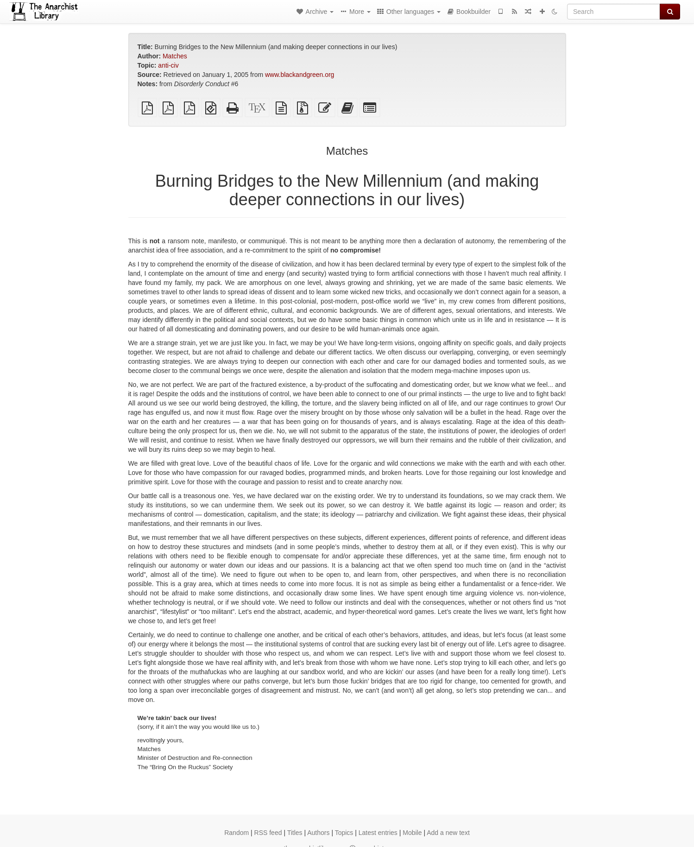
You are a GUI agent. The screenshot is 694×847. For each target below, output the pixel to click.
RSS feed (268, 832)
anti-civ (168, 65)
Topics (344, 832)
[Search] (613, 11)
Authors (318, 832)
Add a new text (448, 832)
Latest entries (378, 832)
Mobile (412, 832)
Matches (175, 56)
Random (236, 832)
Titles (295, 832)
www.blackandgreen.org (299, 74)
